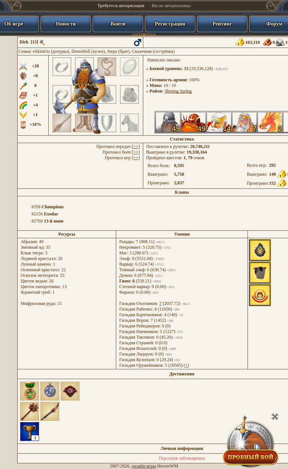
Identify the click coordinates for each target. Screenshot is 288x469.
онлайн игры (144, 466)
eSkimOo (41, 51)
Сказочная (142, 51)
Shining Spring (178, 91)
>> (135, 146)
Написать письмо (163, 60)
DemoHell (81, 51)
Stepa (112, 51)
